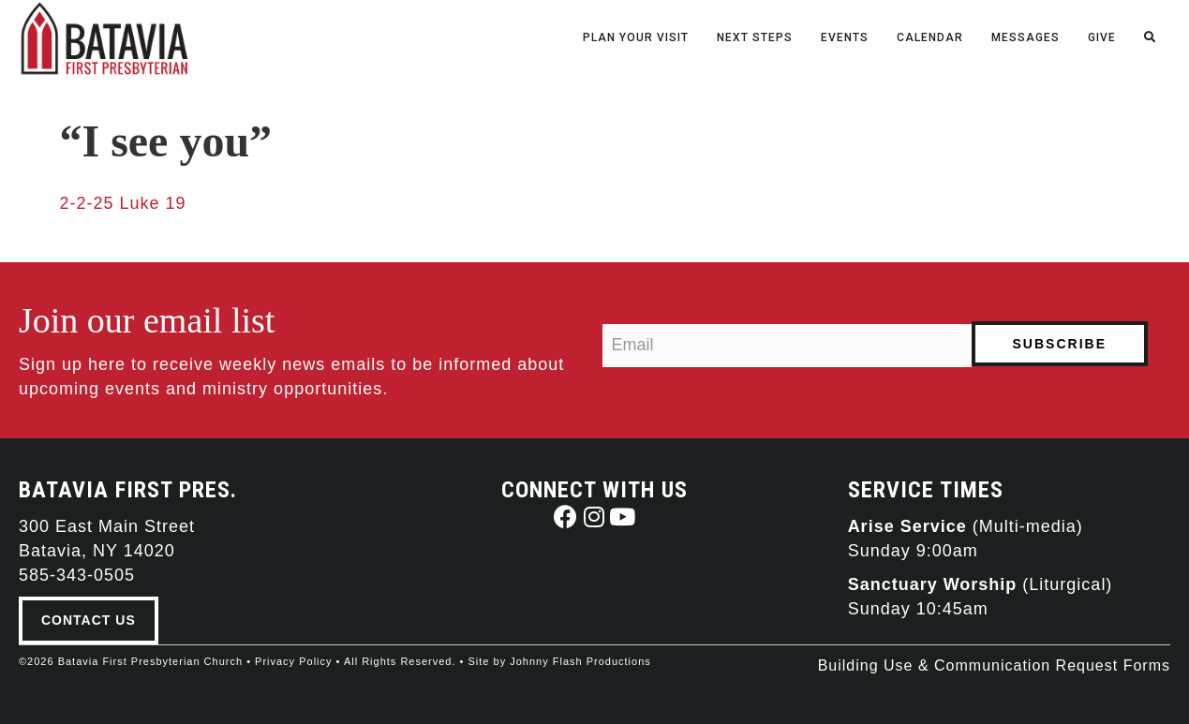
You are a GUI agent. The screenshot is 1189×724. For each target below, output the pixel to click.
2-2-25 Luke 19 (122, 203)
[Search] (1156, 34)
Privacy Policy (293, 661)
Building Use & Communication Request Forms (994, 665)
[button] (566, 516)
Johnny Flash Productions (580, 661)
